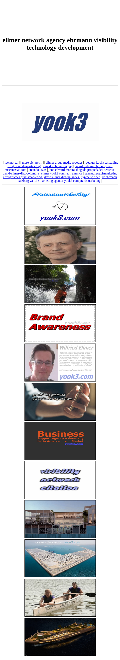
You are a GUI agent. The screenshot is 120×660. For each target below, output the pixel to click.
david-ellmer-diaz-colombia (21, 173)
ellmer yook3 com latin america (61, 173)
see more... (11, 162)
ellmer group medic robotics (64, 162)
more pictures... (32, 162)
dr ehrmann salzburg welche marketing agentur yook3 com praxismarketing (67, 178)
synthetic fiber (90, 177)
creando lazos (38, 169)
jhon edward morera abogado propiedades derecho (82, 169)
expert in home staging (57, 166)
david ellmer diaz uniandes (62, 177)
